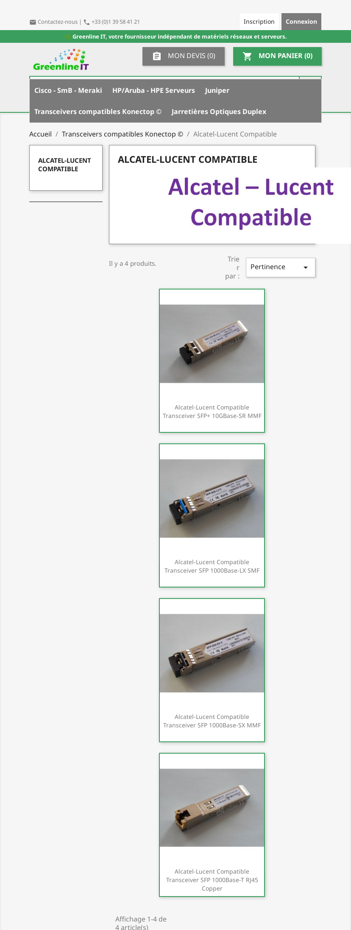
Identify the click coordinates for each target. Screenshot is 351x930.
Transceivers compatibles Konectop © (98, 111)
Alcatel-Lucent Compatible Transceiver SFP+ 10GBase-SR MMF (212, 411)
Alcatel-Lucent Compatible (64, 164)
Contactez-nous (54, 21)
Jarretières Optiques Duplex (219, 111)
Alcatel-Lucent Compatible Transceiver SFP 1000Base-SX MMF (212, 721)
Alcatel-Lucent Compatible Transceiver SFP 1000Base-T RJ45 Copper (212, 879)
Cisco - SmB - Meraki (68, 90)
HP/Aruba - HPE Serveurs (153, 90)
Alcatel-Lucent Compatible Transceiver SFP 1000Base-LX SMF (211, 566)
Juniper (217, 90)
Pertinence (281, 267)
